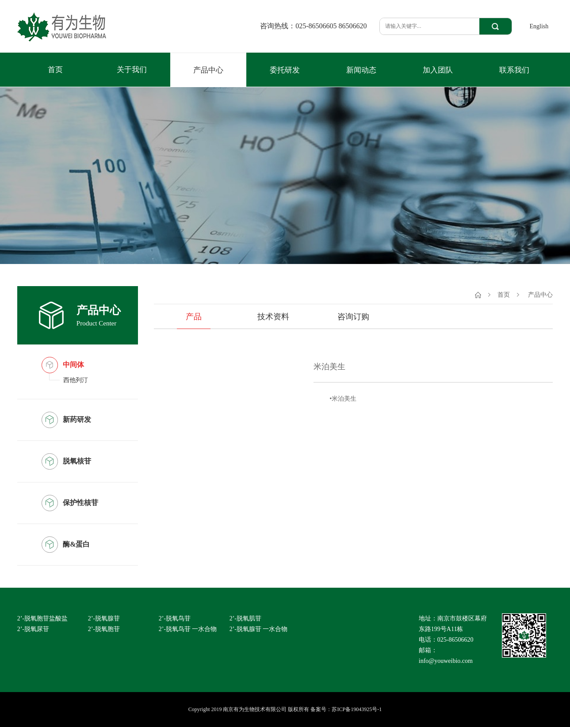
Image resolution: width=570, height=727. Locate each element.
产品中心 (208, 70)
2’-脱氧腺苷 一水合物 (259, 629)
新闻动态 (361, 70)
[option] (234, 415)
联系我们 (514, 70)
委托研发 (285, 70)
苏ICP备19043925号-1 (357, 709)
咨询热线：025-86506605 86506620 (313, 26)
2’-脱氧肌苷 (245, 618)
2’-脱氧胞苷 (104, 629)
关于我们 (132, 69)
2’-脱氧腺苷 (104, 618)
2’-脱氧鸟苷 (175, 618)
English (539, 26)
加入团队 (438, 70)
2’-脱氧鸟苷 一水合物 (188, 629)
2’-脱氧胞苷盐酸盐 (42, 618)
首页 (55, 69)
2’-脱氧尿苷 (33, 629)
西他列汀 (75, 380)
